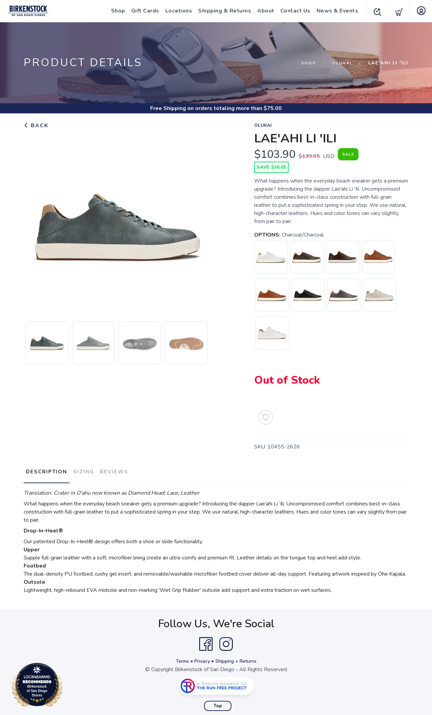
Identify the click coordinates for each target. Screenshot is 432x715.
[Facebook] (206, 640)
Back (36, 125)
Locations (176, 11)
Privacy (200, 657)
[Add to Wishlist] (265, 417)
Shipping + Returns (238, 657)
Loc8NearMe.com (66, 686)
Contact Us (293, 11)
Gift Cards (143, 11)
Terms (178, 657)
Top (218, 702)
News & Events (335, 11)
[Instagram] (226, 640)
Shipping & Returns (222, 11)
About (263, 11)
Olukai (341, 63)
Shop (116, 11)
